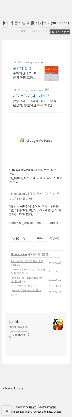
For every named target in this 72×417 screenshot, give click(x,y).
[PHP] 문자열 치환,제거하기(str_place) (36, 23)
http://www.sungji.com (26, 62)
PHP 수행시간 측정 (21, 286)
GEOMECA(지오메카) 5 (31, 96)
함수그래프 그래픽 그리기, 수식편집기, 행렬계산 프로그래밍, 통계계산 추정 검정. (35, 103)
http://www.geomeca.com (28, 90)
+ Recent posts (13, 388)
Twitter (28, 411)
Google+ (58, 411)
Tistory (32, 407)
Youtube (48, 411)
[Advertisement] (36, 140)
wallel (53, 407)
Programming (19, 254)
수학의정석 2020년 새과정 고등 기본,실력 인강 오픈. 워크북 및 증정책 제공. (24, 76)
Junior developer (18, 326)
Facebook (38, 411)
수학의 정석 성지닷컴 (24, 68)
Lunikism (15, 322)
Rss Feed (14, 411)
